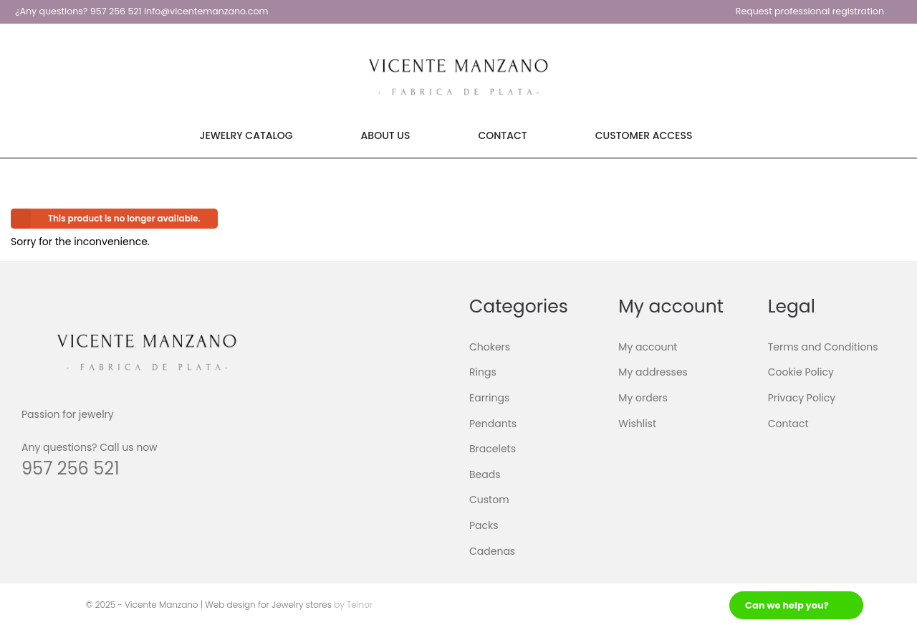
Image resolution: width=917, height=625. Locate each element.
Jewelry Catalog (246, 135)
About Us (386, 135)
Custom (489, 499)
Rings (482, 372)
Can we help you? (787, 605)
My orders (643, 398)
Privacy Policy (802, 398)
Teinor (360, 604)
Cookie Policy (801, 372)
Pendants (493, 423)
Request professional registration (810, 11)
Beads (485, 474)
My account (647, 347)
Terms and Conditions (823, 347)
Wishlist (637, 423)
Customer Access (644, 135)
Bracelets (492, 449)
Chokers (489, 347)
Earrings (489, 398)
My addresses (653, 372)
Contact (502, 135)
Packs (484, 525)
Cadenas (492, 550)
